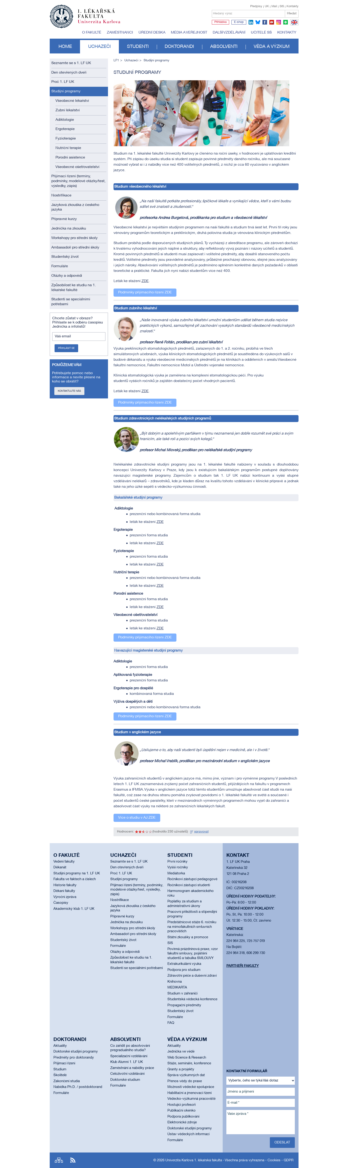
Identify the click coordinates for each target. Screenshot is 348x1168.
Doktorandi (179, 47)
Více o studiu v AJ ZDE (137, 817)
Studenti (138, 47)
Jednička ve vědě (180, 1051)
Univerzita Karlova (102, 24)
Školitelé (60, 1075)
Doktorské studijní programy (75, 1051)
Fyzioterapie (65, 138)
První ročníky (177, 861)
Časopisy (60, 902)
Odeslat (282, 1142)
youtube (271, 22)
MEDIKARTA (177, 987)
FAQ (170, 1023)
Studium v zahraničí (182, 993)
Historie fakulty (65, 885)
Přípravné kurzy (64, 219)
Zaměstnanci (120, 32)
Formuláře (59, 266)
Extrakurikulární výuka (184, 964)
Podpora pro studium (183, 970)
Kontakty (292, 6)
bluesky (258, 22)
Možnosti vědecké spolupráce (190, 1087)
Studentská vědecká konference (192, 999)
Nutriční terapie (68, 148)
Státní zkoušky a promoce (187, 937)
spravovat (201, 831)
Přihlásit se (66, 348)
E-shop (239, 22)
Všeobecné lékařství (72, 101)
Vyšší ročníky (177, 867)
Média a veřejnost (189, 32)
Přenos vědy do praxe (184, 1081)
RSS (72, 1160)
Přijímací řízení (64, 1063)
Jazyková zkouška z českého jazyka (75, 207)
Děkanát (59, 867)
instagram (278, 22)
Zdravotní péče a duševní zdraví (192, 975)
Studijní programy (65, 91)
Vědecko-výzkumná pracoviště (191, 1098)
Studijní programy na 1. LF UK (76, 873)
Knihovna (174, 981)
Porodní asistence (70, 157)
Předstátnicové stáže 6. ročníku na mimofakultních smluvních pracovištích (191, 927)
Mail (274, 6)
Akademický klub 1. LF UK (73, 908)
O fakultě (91, 32)
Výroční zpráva (64, 897)
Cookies (274, 1160)
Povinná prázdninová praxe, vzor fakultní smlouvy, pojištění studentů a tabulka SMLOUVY (192, 953)
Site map (59, 1160)
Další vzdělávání (229, 32)
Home (65, 47)
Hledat (291, 13)
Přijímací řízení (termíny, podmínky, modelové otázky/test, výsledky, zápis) (78, 181)
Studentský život (65, 256)
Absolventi (223, 47)
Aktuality (60, 1045)
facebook (264, 22)
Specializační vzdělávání (128, 1056)
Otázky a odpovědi (66, 275)
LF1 (116, 60)
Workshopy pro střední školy (74, 238)
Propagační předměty (184, 1005)
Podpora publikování (183, 1116)
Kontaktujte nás (69, 391)
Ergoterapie (65, 129)
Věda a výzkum (271, 47)
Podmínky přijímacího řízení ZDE (145, 292)
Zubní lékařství (67, 110)
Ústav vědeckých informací (188, 1134)
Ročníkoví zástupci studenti (188, 885)
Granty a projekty (180, 1069)
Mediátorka (176, 873)
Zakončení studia (66, 1081)
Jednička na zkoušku (68, 228)
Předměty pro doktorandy (73, 1057)
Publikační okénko (181, 1110)
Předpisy (256, 6)
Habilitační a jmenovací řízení (189, 1093)
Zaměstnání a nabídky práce (132, 1068)
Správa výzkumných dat (186, 1075)
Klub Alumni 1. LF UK (126, 1062)
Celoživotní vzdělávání (127, 1073)
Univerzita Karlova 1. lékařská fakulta (193, 1160)
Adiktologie (64, 119)
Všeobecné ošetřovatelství (77, 167)
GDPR (288, 1160)
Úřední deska (152, 32)
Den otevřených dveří (68, 72)
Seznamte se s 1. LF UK (71, 63)
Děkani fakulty (64, 891)
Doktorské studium (125, 1079)
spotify (285, 22)
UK (267, 6)
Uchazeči (99, 47)
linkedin (251, 22)
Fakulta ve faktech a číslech (74, 879)
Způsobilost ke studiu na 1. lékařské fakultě (73, 288)
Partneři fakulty (242, 966)
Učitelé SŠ (261, 32)
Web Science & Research (186, 1057)
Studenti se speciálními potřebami (70, 302)
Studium (59, 1069)
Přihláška (220, 22)
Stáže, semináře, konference (189, 1063)
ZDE (145, 281)
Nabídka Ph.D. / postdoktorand (77, 1087)
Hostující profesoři (181, 1104)
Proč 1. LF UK (62, 82)
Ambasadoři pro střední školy (75, 247)
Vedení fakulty (64, 861)
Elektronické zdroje (182, 1122)
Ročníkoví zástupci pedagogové (192, 879)
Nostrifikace (61, 195)
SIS (282, 6)
